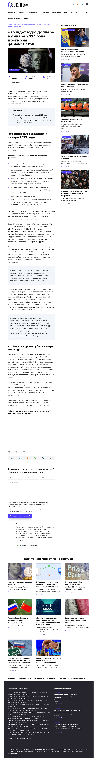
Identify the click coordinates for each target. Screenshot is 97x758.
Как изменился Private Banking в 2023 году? (74, 583)
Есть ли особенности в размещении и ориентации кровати (67, 709)
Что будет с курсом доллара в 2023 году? (20, 583)
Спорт (84, 12)
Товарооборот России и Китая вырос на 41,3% (18, 618)
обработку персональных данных (19, 504)
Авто (66, 12)
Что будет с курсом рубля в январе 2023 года (33, 118)
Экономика (56, 12)
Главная (11, 677)
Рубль (26, 452)
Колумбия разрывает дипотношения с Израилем (72, 50)
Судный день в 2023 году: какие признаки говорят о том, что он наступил (65, 694)
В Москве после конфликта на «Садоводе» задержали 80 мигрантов (74, 192)
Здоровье (75, 12)
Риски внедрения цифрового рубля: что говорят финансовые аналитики (48, 659)
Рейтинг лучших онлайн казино (19, 737)
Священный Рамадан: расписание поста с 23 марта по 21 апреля (66, 724)
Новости (11, 12)
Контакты (51, 677)
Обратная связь (24, 677)
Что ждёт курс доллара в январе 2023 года (30, 115)
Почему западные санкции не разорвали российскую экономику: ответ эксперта (19, 659)
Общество (33, 12)
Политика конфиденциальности (71, 677)
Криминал (22, 12)
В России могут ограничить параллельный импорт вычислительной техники (48, 584)
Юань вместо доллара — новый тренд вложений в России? (75, 620)
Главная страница (14, 25)
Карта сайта (39, 677)
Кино (26, 18)
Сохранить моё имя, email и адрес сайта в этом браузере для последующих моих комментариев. (29, 510)
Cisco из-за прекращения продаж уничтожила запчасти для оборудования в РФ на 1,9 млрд (48, 621)
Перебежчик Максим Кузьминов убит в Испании (74, 85)
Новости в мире (14, 18)
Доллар (19, 452)
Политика (45, 12)
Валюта (11, 452)
